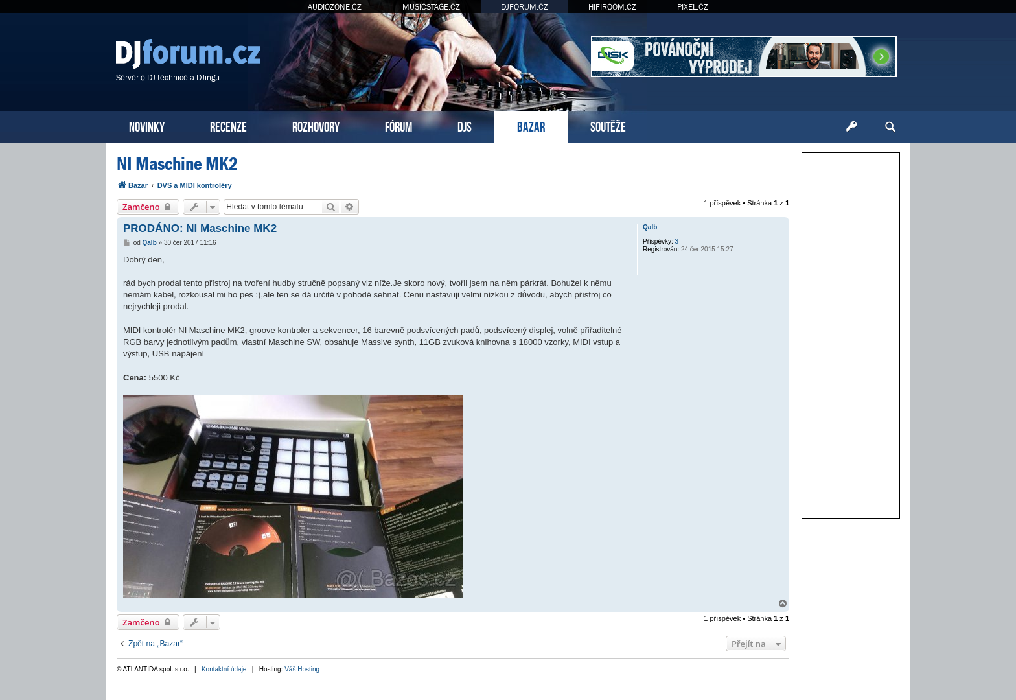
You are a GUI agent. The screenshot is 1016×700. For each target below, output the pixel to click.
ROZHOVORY (316, 125)
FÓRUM (398, 125)
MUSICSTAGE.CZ (431, 7)
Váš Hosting (301, 669)
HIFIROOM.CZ (612, 7)
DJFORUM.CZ (524, 7)
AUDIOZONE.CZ (335, 7)
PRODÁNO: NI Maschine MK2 (200, 228)
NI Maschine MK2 (177, 164)
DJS (464, 125)
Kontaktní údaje (224, 669)
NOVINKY (147, 125)
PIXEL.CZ (692, 7)
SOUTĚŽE (608, 125)
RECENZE (228, 125)
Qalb (650, 227)
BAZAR (531, 125)
